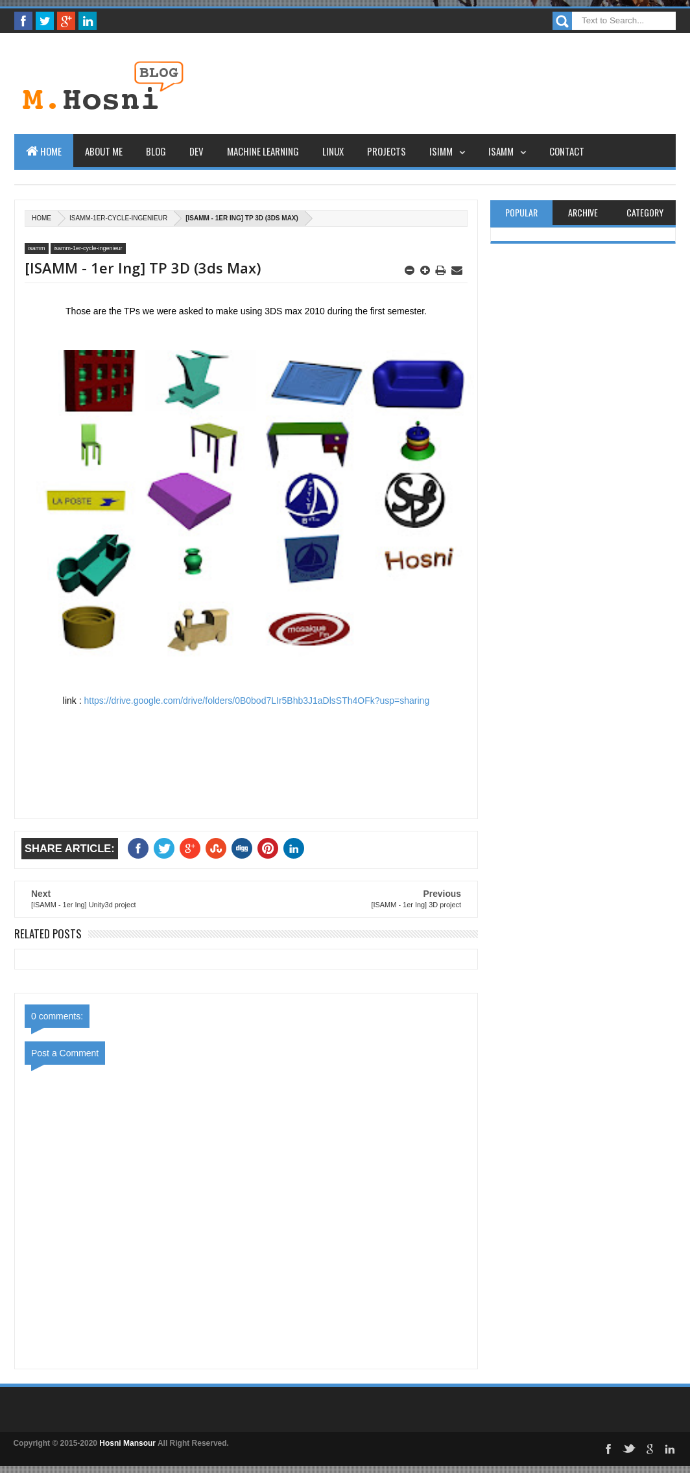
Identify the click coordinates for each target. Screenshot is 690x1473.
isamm (36, 248)
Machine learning (263, 151)
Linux (333, 151)
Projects (386, 151)
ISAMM (501, 151)
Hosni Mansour (127, 1443)
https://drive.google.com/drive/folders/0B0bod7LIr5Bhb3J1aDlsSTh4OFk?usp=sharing (257, 700)
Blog (156, 151)
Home (44, 151)
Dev (196, 151)
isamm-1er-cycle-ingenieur (118, 218)
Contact (566, 151)
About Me (104, 151)
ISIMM (441, 151)
